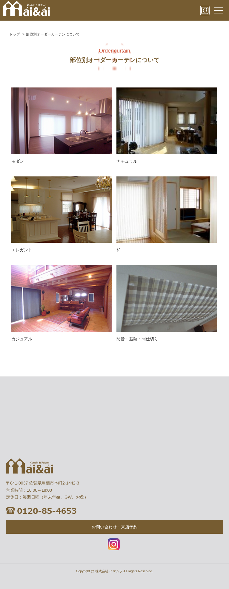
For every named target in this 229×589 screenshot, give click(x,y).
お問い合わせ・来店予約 (115, 527)
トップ (14, 34)
